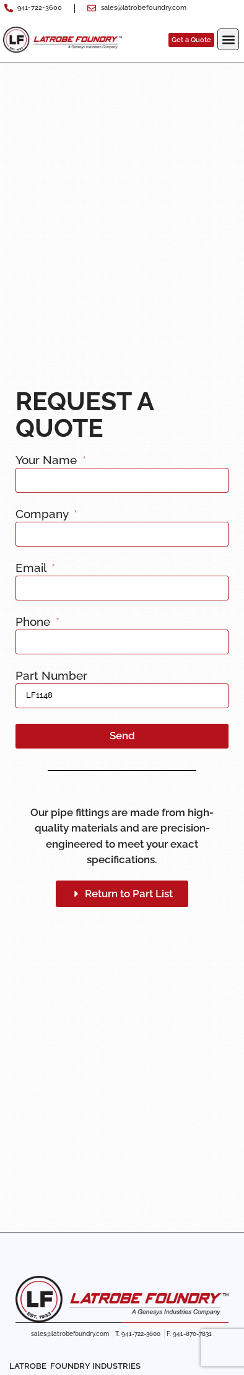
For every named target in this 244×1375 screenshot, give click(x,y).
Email (32, 568)
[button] (228, 39)
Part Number (51, 676)
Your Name (47, 460)
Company (43, 514)
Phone (34, 622)
